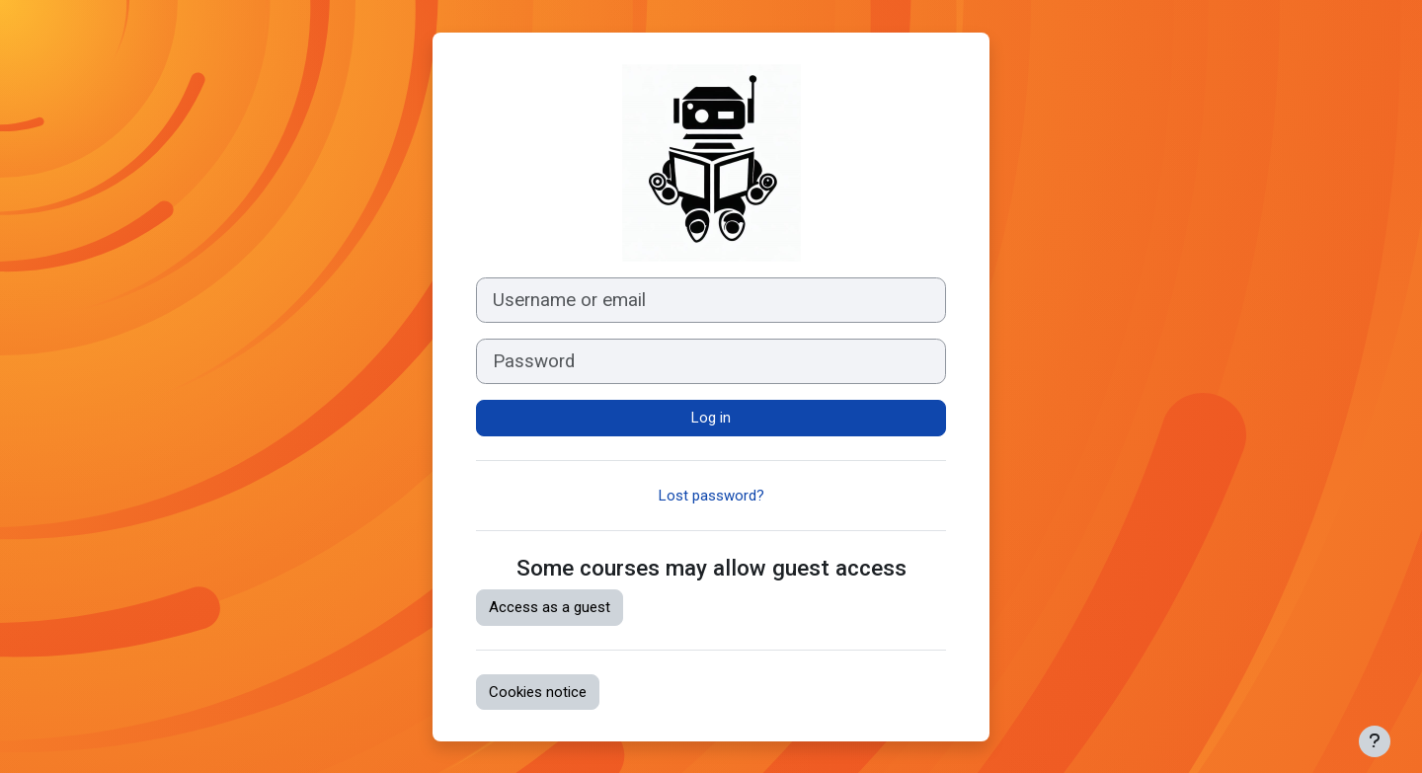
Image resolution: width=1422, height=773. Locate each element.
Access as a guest (549, 607)
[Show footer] (1374, 741)
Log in (711, 417)
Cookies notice (538, 692)
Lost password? (711, 495)
